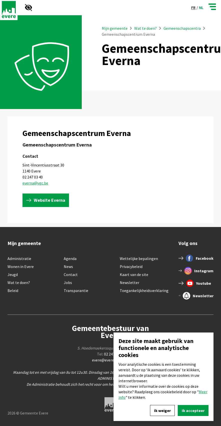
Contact (71, 274)
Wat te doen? (146, 28)
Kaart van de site (134, 274)
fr (193, 8)
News (68, 266)
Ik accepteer (193, 410)
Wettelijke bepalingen (139, 258)
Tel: (110, 354)
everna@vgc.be (35, 183)
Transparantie (76, 290)
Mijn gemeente (115, 28)
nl (201, 8)
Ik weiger (162, 410)
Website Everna (49, 200)
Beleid (13, 290)
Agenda (70, 258)
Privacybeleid (131, 266)
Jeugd (13, 274)
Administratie (19, 258)
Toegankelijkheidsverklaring (144, 290)
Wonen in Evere (21, 266)
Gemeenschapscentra (182, 28)
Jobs (68, 282)
